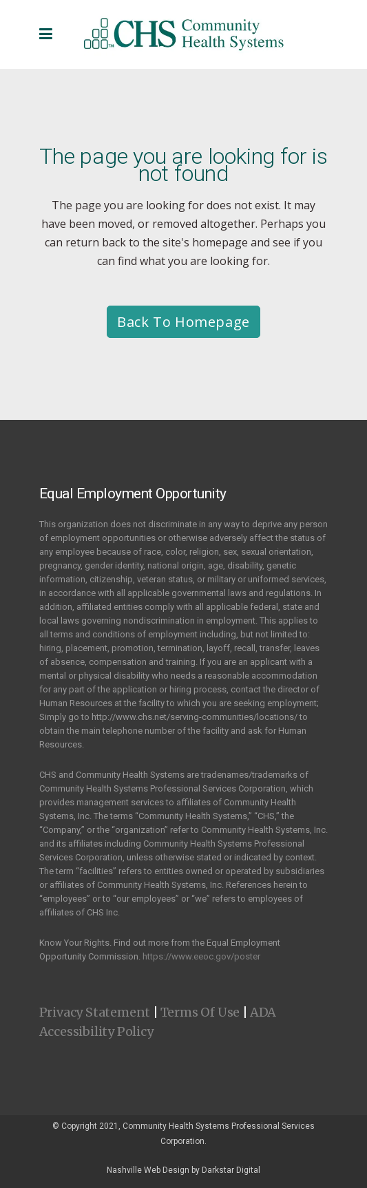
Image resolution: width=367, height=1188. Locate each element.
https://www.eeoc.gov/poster (201, 956)
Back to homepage (183, 321)
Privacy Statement (95, 1012)
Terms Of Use (200, 1012)
